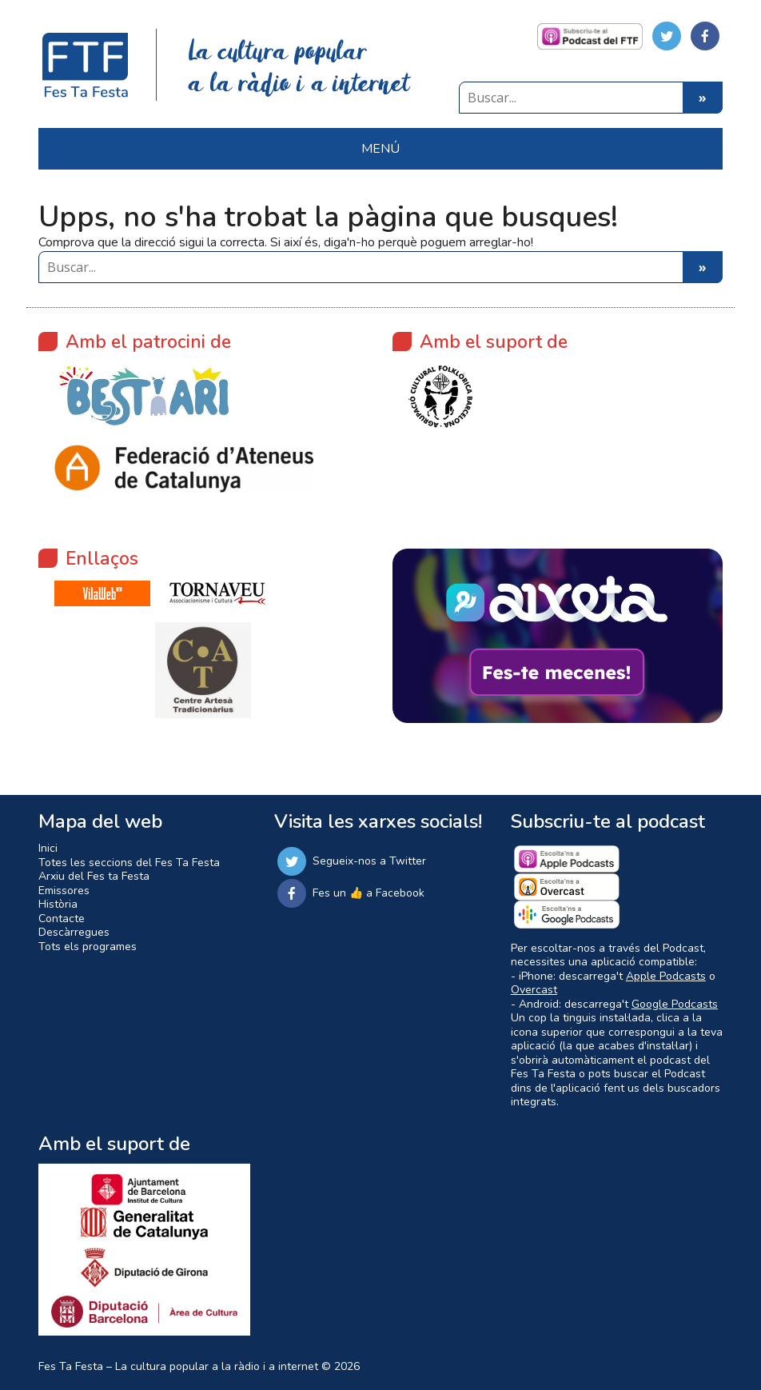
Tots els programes (87, 946)
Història (58, 904)
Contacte (61, 918)
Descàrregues (74, 932)
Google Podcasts (675, 1004)
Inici (48, 848)
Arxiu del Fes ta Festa (93, 876)
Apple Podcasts (666, 976)
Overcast (534, 989)
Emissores (64, 890)
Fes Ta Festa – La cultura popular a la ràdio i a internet (178, 1366)
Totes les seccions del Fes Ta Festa (129, 862)
